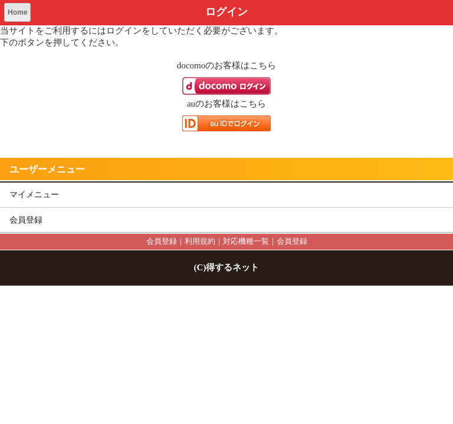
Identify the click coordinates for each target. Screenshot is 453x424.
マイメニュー (34, 194)
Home (17, 12)
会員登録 (25, 220)
